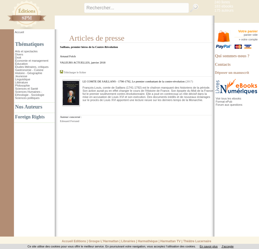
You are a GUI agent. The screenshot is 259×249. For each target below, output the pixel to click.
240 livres (222, 2)
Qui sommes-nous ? (232, 56)
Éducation (21, 63)
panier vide (251, 34)
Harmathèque (148, 241)
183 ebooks (223, 6)
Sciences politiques (27, 97)
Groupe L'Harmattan (103, 241)
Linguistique (22, 79)
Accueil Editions (74, 241)
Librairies (128, 241)
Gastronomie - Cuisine (29, 70)
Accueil (19, 32)
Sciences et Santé (26, 88)
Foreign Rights (30, 116)
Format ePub (224, 101)
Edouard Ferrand (69, 121)
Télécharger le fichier (75, 72)
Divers (19, 54)
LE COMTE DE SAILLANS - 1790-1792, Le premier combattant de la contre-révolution (134, 81)
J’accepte (228, 246)
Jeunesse (21, 76)
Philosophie (22, 85)
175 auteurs (224, 10)
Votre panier (248, 31)
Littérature (21, 82)
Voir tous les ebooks (228, 98)
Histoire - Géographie (28, 73)
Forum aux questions (229, 104)
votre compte (249, 39)
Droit (18, 57)
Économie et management (31, 60)
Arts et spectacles (26, 51)
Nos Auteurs (28, 107)
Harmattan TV (170, 241)
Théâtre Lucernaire (197, 241)
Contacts (222, 64)
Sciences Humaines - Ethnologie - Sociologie (29, 93)
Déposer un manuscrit (232, 73)
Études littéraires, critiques (32, 66)
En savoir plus (208, 246)
